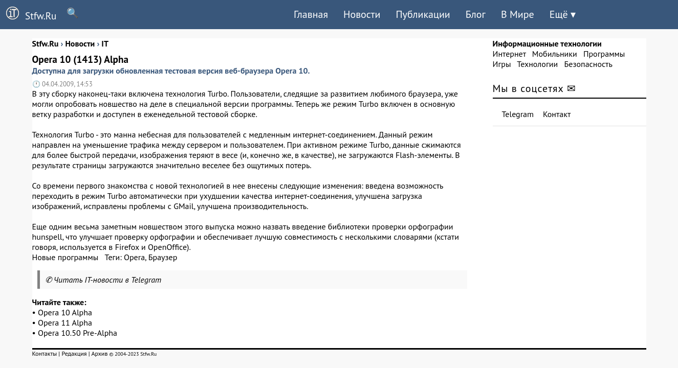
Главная (311, 14)
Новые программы (65, 257)
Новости (361, 14)
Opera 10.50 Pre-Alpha (77, 333)
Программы (604, 54)
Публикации (423, 14)
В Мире (517, 14)
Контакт (557, 114)
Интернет (509, 54)
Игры (502, 64)
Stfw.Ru (28, 14)
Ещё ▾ (563, 14)
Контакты (44, 353)
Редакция (73, 353)
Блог (476, 14)
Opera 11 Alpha (65, 322)
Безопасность (588, 64)
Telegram (518, 114)
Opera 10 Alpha (65, 312)
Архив (99, 353)
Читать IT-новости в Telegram (108, 279)
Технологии (537, 64)
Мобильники (554, 54)
